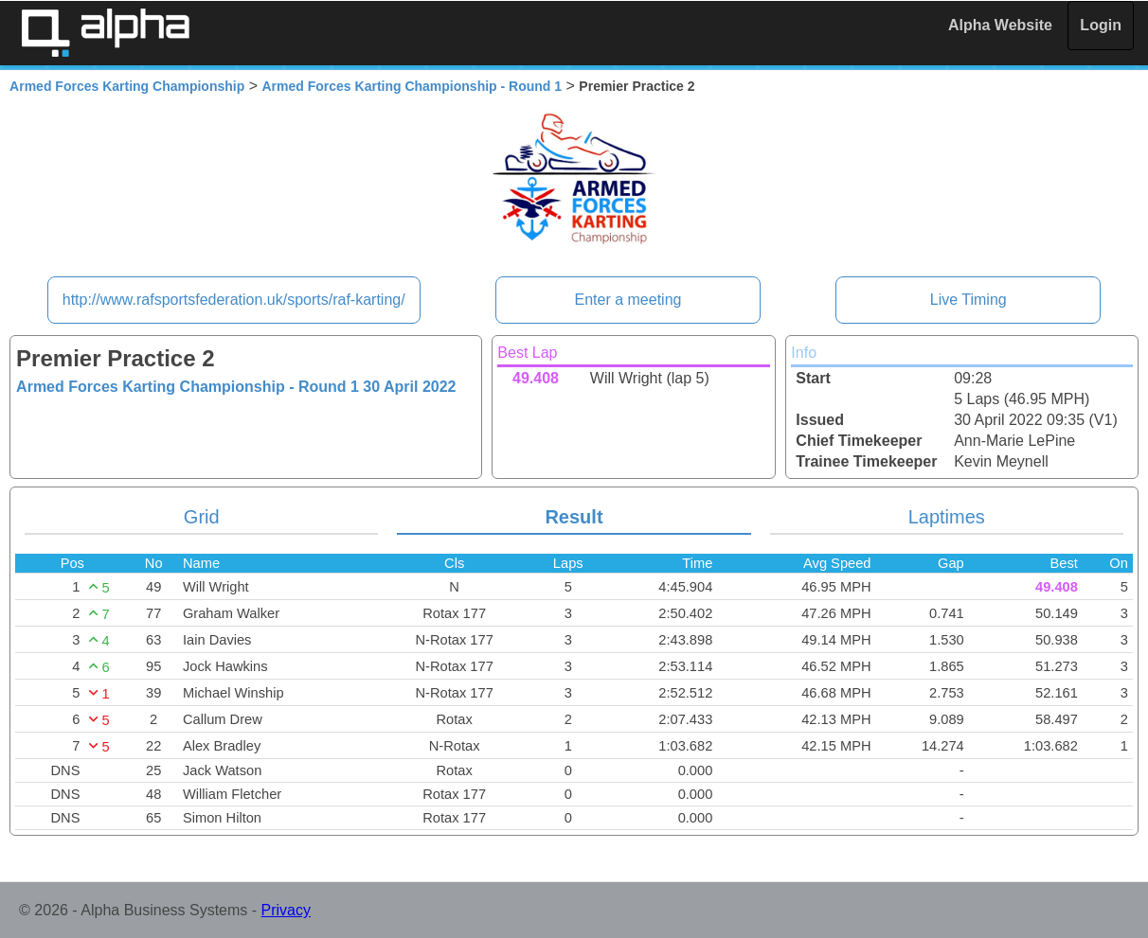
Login (1100, 25)
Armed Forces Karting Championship (126, 86)
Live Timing (968, 300)
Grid (202, 516)
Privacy (286, 910)
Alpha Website (1000, 25)
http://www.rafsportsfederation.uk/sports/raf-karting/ (234, 300)
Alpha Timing (105, 32)
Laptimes (946, 516)
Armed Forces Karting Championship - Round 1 (412, 86)
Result (573, 516)
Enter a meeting (627, 300)
